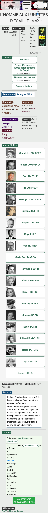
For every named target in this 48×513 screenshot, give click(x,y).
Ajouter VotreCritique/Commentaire (23, 500)
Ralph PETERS (30, 349)
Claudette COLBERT (30, 153)
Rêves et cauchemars (24, 77)
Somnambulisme (24, 86)
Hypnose (24, 59)
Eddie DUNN (30, 326)
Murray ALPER (30, 303)
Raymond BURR (30, 268)
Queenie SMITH (30, 210)
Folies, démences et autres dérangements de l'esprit (24, 68)
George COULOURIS (30, 199)
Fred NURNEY (30, 245)
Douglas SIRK (24, 94)
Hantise (10, 460)
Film (38, 16)
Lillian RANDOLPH (30, 338)
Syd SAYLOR (30, 361)
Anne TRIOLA (25, 373)
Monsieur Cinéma (16, 511)
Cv (39, 20)
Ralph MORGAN (30, 222)
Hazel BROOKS (30, 292)
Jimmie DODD (30, 315)
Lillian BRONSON (30, 280)
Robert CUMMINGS (30, 164)
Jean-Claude (23, 438)
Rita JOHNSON (30, 187)
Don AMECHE (30, 176)
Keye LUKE (30, 234)
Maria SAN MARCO (25, 257)
